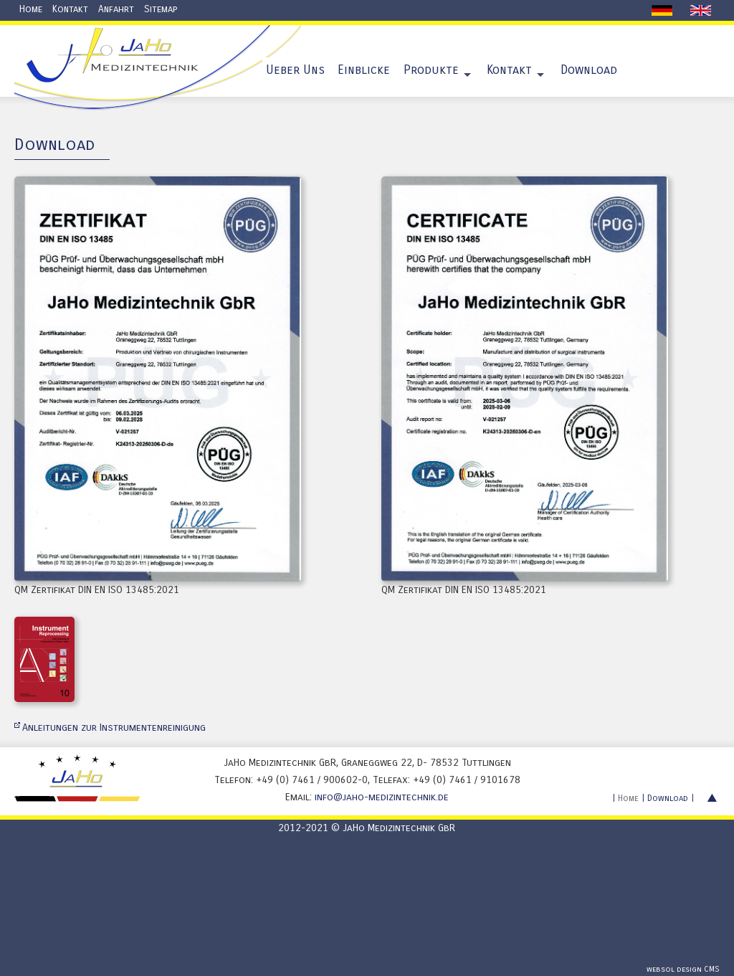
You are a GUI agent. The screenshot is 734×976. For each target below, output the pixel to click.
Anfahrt (116, 9)
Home (30, 9)
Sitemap (160, 9)
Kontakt (70, 9)
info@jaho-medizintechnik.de (382, 797)
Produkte (431, 69)
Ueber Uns (295, 69)
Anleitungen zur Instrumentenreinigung (114, 727)
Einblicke (364, 69)
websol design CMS (683, 969)
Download (589, 69)
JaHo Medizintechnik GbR (399, 828)
